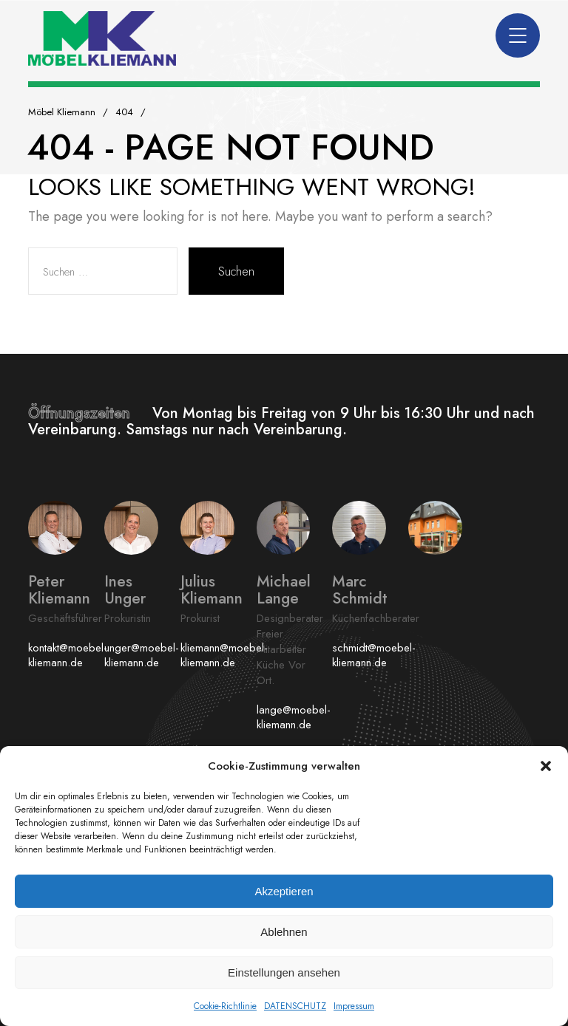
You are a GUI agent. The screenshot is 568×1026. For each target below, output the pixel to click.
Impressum (354, 1006)
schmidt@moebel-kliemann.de (374, 655)
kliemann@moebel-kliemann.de (224, 655)
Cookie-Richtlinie (225, 1006)
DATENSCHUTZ (295, 1006)
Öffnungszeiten (90, 413)
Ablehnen (283, 932)
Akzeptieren (283, 891)
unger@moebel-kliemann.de (141, 655)
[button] (545, 766)
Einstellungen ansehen (284, 972)
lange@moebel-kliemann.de (294, 717)
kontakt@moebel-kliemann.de (67, 655)
